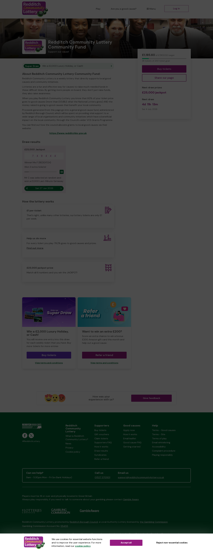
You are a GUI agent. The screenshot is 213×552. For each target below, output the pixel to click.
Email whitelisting (161, 442)
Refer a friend (104, 355)
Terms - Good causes (164, 430)
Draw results (101, 450)
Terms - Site (158, 434)
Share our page (164, 78)
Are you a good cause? (123, 8)
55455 (64, 526)
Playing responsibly (162, 454)
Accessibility (159, 446)
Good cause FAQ (132, 442)
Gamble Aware (131, 499)
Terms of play (159, 438)
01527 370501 (102, 477)
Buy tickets (164, 69)
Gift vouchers (101, 434)
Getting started (131, 446)
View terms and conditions (49, 363)
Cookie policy (73, 451)
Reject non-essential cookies (172, 542)
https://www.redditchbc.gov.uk (68, 133)
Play (98, 8)
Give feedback (151, 398)
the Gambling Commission (154, 521)
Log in (176, 8)
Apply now (129, 430)
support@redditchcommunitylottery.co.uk (141, 477)
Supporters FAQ (103, 442)
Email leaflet (129, 438)
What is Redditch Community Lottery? (77, 437)
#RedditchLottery (31, 441)
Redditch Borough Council (84, 521)
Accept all (126, 542)
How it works (101, 446)
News (68, 443)
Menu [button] (151, 8)
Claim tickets (101, 438)
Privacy (69, 447)
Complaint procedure (163, 450)
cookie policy (83, 546)
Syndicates (100, 454)
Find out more (35, 248)
